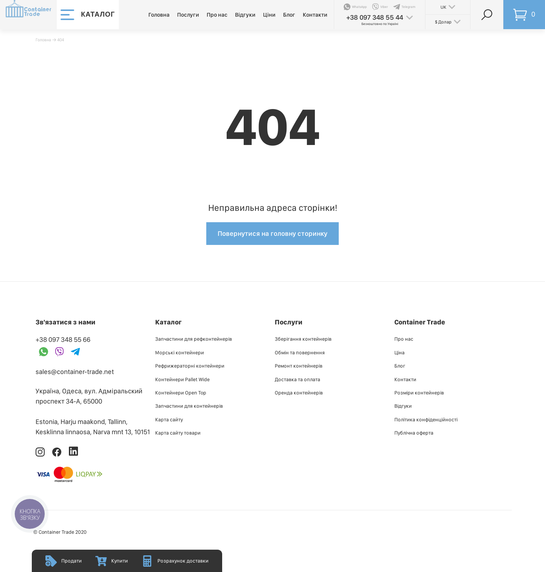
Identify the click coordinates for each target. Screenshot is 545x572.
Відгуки (245, 14)
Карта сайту (169, 419)
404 (60, 39)
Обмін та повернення (300, 352)
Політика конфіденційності (426, 419)
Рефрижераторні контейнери (189, 366)
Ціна (399, 352)
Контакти (315, 14)
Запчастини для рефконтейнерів (193, 339)
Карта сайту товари (178, 433)
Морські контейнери (179, 352)
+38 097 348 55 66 (63, 339)
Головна (159, 14)
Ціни (269, 14)
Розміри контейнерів (419, 393)
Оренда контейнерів (299, 393)
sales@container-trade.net (75, 372)
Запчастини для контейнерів (189, 406)
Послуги (188, 14)
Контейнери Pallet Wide (182, 379)
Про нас (217, 14)
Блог (289, 14)
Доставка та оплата (297, 379)
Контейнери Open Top (180, 393)
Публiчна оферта (413, 433)
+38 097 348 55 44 (374, 17)
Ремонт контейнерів (298, 366)
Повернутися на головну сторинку (272, 233)
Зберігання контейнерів (303, 339)
